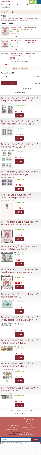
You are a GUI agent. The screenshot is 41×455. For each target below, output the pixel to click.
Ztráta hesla (28, 425)
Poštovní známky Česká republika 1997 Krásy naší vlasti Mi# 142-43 (19, 247)
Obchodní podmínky (12, 429)
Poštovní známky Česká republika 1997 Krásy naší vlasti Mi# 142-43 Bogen (19, 122)
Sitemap (28, 429)
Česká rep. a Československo (31, 18)
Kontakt (12, 427)
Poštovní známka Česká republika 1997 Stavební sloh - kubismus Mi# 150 (24, 42)
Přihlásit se (28, 421)
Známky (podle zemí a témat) (13, 18)
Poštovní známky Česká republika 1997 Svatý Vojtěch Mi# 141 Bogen (19, 173)
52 (28, 89)
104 (31, 89)
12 (23, 89)
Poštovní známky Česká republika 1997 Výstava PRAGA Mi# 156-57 (19, 341)
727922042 (25, 432)
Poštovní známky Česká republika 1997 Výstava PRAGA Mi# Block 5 (19, 364)
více (22, 104)
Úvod (2, 18)
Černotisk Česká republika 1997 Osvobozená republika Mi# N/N (16, 196)
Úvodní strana (28, 419)
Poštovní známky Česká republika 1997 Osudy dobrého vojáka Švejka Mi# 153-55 (24, 56)
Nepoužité (14, 20)
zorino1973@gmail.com (26, 434)
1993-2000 (21, 20)
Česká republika (5, 20)
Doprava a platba (12, 425)
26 (26, 89)
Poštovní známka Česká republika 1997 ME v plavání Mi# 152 (19, 295)
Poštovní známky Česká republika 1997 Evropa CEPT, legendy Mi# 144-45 (19, 99)
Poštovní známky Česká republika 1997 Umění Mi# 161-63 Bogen (19, 145)
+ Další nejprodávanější (20, 68)
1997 (26, 20)
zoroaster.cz (7, 1)
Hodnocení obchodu (28, 427)
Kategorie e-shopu (7, 12)
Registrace (28, 423)
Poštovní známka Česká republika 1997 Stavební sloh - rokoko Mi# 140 (24, 29)
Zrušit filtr (37, 83)
